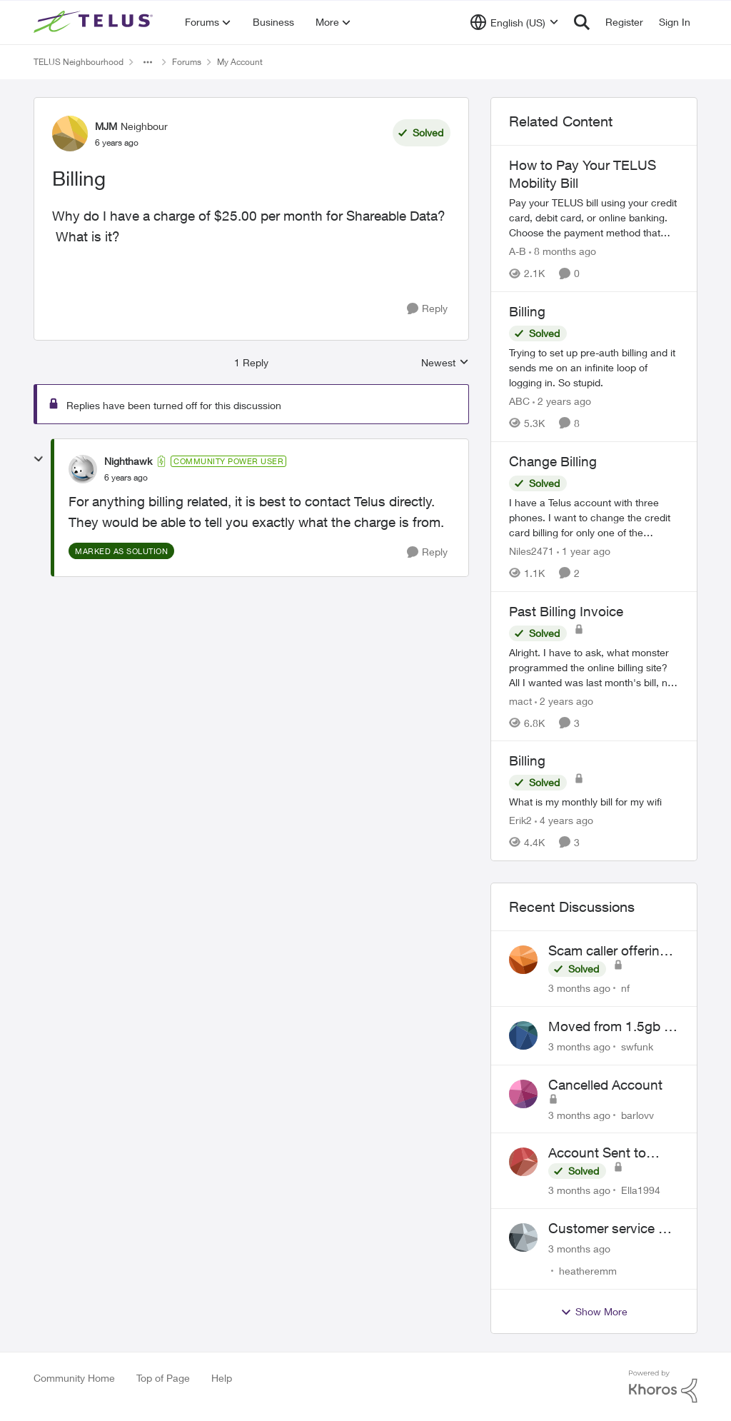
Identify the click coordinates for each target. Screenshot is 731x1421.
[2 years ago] (562, 400)
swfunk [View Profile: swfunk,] (637, 1046)
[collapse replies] (38, 459)
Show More (593, 1311)
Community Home (74, 1378)
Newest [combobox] (445, 363)
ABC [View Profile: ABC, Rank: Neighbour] (519, 401)
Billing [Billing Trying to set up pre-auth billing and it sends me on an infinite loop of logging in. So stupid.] (527, 311)
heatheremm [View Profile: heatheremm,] (588, 1271)
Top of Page (163, 1378)
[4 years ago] (564, 820)
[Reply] (427, 308)
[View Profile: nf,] (523, 959)
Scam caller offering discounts (607, 951)
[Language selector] (514, 22)
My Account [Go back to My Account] (240, 61)
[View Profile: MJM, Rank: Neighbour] (70, 133)
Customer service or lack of (609, 1228)
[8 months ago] (562, 250)
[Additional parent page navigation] (147, 62)
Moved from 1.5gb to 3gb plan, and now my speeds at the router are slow (612, 1026)
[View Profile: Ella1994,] (523, 1162)
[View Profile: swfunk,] (523, 1035)
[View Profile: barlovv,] (523, 1094)
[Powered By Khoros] (663, 1386)
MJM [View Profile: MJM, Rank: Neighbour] (106, 126)
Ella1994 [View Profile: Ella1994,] (640, 1190)
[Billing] (126, 477)
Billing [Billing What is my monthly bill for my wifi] (527, 760)
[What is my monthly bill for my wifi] (594, 801)
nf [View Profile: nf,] (625, 988)
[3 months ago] (579, 987)
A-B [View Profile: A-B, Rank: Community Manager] (517, 251)
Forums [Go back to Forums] (186, 61)
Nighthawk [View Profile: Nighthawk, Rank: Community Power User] (128, 461)
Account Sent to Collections (597, 1153)
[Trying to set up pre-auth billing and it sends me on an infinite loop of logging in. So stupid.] (594, 367)
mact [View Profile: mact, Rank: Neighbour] (520, 700)
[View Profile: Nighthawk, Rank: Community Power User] (83, 469)
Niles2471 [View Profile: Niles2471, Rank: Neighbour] (531, 551)
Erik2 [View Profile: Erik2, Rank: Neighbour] (520, 820)
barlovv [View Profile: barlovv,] (637, 1114)
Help (221, 1378)
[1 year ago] (583, 550)
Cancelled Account (605, 1085)
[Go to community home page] (95, 22)
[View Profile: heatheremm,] (523, 1237)
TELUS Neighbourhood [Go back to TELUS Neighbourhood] (78, 61)
